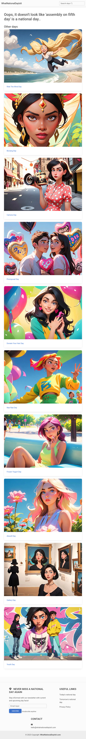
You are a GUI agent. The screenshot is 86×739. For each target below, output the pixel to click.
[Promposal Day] (43, 252)
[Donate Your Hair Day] (43, 317)
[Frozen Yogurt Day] (43, 445)
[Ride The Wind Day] (43, 60)
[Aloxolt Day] (43, 509)
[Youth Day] (43, 638)
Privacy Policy (65, 707)
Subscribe (15, 711)
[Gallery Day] (43, 573)
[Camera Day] (43, 188)
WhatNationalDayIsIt (11, 3)
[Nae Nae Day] (43, 381)
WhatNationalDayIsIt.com (50, 735)
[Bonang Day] (43, 124)
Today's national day (67, 695)
